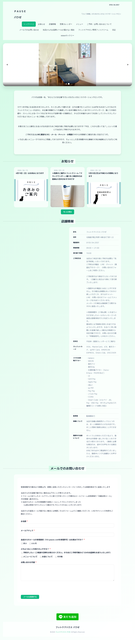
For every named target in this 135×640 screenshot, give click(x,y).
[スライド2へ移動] (68, 84)
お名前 (24, 522)
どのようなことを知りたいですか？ (36, 550)
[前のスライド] (7, 64)
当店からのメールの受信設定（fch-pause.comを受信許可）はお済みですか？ (53, 541)
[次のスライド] (127, 64)
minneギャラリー (67, 35)
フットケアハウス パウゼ (67, 629)
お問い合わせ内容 (29, 564)
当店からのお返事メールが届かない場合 (58, 30)
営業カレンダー (66, 24)
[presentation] (37, 590)
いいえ (34, 545)
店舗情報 (52, 24)
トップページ (28, 24)
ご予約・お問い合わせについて (99, 24)
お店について (47, 558)
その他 (60, 558)
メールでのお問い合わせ (29, 30)
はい (25, 545)
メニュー (79, 24)
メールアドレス (28, 531)
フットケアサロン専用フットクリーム (93, 30)
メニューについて (30, 558)
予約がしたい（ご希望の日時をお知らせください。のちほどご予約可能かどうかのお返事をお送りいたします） (67, 554)
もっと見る (67, 212)
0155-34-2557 (113, 5)
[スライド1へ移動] (66, 84)
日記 (114, 30)
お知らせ (41, 24)
